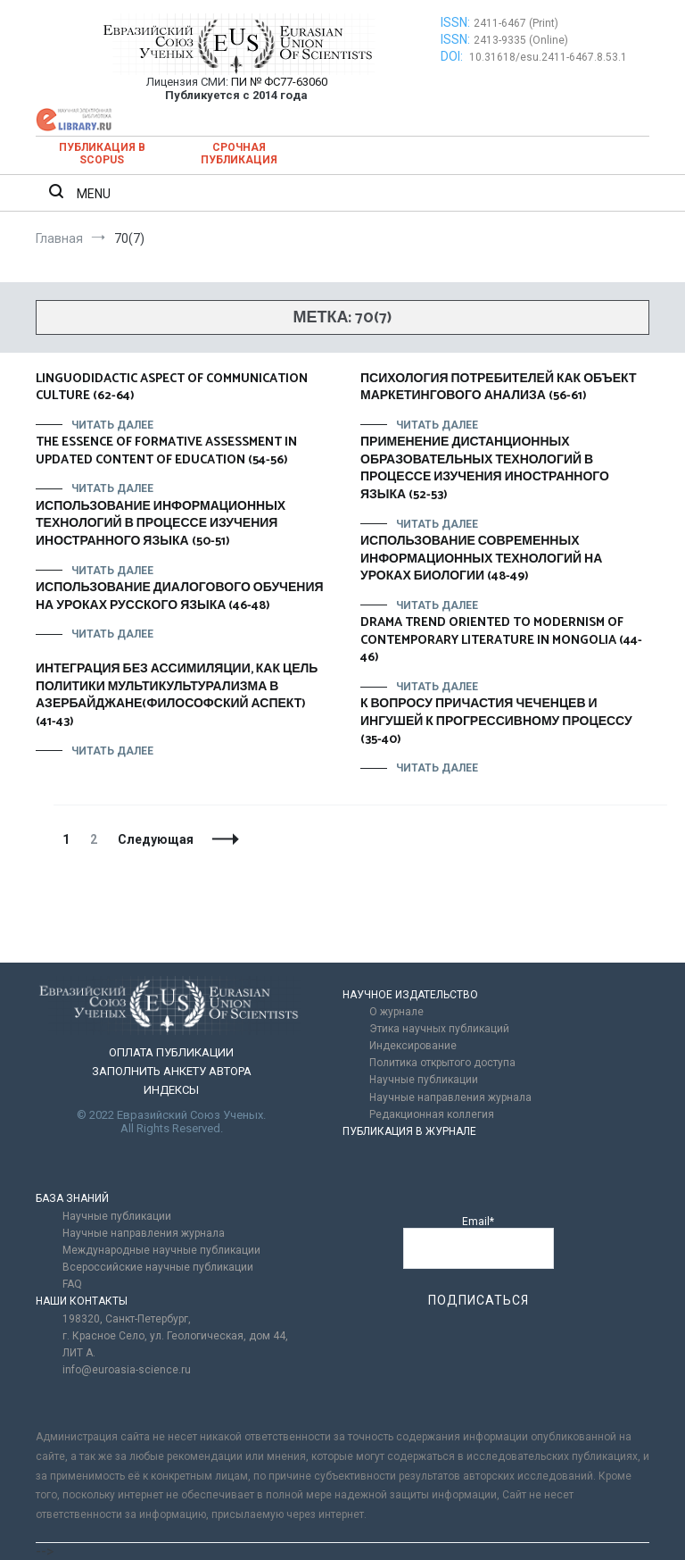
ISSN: (455, 22)
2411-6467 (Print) (516, 23)
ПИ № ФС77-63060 (279, 81)
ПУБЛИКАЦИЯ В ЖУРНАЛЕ (409, 1131)
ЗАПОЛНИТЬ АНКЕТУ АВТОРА (172, 1071)
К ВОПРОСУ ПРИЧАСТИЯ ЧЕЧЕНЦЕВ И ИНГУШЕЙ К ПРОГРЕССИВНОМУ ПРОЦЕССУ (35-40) (496, 721)
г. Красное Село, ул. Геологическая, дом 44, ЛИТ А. (175, 1344)
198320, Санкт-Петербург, (126, 1319)
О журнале (396, 1011)
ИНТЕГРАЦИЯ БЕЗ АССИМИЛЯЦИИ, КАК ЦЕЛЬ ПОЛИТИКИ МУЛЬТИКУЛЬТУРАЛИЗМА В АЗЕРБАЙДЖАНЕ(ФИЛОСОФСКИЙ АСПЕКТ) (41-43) (177, 695)
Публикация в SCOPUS (102, 153)
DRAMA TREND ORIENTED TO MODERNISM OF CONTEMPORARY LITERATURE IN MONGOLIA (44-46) (501, 640)
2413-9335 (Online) (521, 40)
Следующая (156, 839)
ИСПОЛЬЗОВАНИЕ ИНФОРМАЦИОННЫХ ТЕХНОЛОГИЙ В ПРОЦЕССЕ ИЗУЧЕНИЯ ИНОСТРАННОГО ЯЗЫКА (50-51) (160, 524)
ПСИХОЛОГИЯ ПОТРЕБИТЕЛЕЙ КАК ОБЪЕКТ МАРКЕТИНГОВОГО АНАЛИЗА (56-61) (498, 388)
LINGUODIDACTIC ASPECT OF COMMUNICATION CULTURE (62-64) (172, 388)
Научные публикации (423, 1079)
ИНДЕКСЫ (171, 1090)
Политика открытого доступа (442, 1062)
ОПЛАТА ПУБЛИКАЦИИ (171, 1052)
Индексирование (413, 1045)
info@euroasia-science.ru (126, 1370)
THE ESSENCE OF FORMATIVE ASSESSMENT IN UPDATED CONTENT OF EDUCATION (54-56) (166, 451)
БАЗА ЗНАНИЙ (72, 1198)
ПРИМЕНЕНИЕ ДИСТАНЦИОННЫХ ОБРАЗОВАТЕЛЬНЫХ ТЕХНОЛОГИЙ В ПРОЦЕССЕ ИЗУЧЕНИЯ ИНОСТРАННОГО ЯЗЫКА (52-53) (484, 468)
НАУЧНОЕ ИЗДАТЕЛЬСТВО (410, 995)
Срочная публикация (239, 153)
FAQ (72, 1284)
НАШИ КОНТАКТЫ (82, 1301)
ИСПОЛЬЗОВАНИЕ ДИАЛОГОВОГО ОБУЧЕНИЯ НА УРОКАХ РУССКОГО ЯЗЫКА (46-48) (180, 597)
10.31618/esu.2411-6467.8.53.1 (548, 57)
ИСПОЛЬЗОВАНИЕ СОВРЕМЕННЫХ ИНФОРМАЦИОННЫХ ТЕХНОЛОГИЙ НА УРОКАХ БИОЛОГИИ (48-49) (481, 559)
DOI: (453, 56)
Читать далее (112, 425)
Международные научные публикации (161, 1250)
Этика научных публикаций (439, 1028)
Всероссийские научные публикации (157, 1267)
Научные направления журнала (450, 1097)
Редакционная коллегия (431, 1114)
